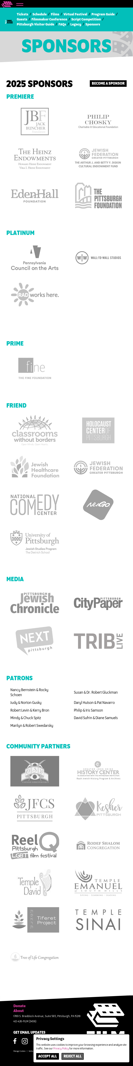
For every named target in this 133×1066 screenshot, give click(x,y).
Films (55, 14)
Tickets (22, 14)
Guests (22, 19)
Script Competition (86, 19)
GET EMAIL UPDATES (29, 1033)
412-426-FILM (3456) (25, 1021)
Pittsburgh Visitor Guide (35, 24)
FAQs (62, 24)
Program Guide (103, 14)
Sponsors (92, 24)
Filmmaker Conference (49, 19)
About (18, 1011)
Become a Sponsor (108, 84)
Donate (19, 1006)
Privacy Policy (61, 1048)
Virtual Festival (75, 14)
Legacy (75, 24)
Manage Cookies (19, 1051)
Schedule (39, 14)
